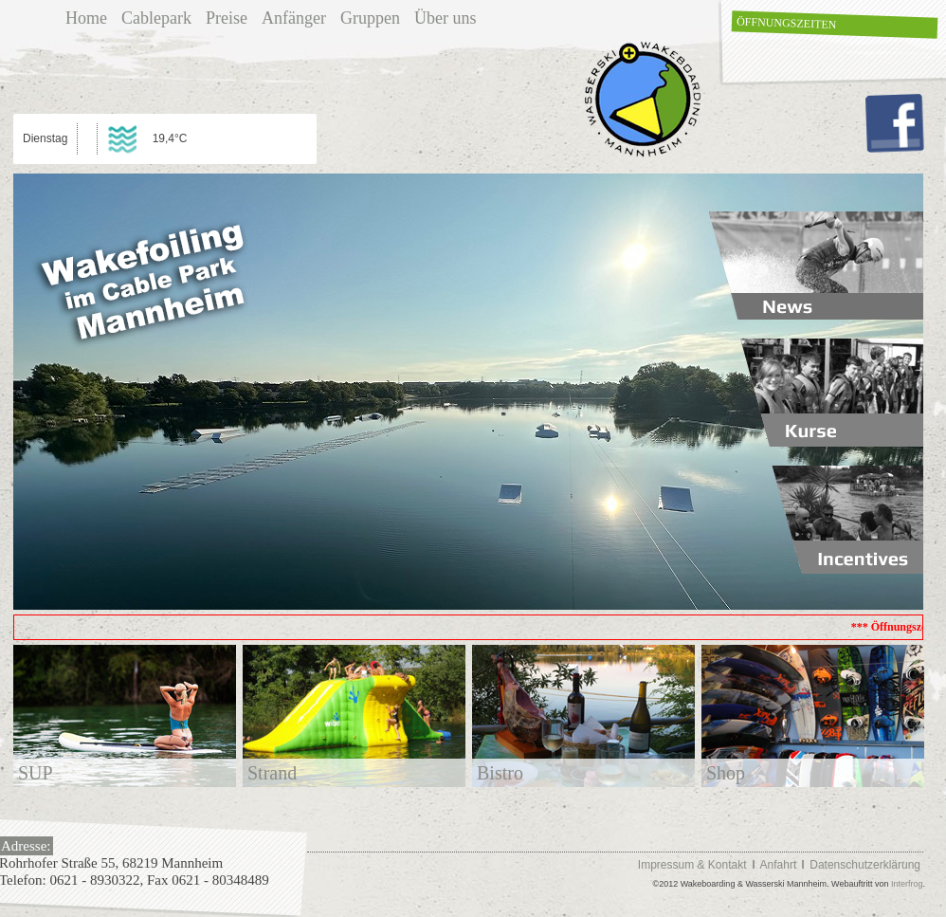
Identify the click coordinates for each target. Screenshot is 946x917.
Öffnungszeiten (787, 22)
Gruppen (370, 18)
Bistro (500, 772)
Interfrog (907, 884)
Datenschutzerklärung (865, 864)
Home (86, 18)
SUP (35, 772)
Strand (272, 772)
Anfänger (294, 18)
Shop (725, 772)
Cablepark (156, 18)
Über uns (445, 18)
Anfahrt (778, 864)
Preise (226, 18)
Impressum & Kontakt (692, 864)
